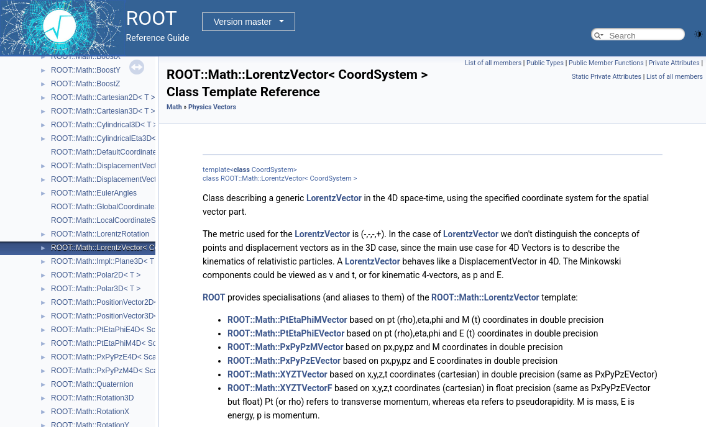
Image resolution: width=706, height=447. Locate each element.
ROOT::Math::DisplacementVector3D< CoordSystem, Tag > (149, 179)
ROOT (214, 297)
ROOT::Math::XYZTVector (277, 374)
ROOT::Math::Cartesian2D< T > (103, 97)
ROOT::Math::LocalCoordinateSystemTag (119, 220)
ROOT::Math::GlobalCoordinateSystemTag (121, 206)
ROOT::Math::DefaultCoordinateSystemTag (122, 152)
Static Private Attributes (606, 77)
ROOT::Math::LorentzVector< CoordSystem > (126, 247)
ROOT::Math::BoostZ (85, 83)
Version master (243, 22)
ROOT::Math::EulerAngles (94, 193)
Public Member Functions (606, 63)
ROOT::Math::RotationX (90, 411)
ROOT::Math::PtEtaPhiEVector (285, 333)
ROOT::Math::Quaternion (92, 384)
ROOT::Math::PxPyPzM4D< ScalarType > (119, 370)
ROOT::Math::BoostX (86, 56)
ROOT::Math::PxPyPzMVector (285, 347)
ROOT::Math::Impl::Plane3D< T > (105, 261)
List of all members (493, 63)
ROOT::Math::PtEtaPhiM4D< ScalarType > (121, 343)
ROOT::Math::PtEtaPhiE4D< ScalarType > (120, 329)
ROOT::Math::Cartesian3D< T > (103, 111)
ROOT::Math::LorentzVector (485, 297)
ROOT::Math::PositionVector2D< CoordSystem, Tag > (139, 302)
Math (174, 107)
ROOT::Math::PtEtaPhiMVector (287, 320)
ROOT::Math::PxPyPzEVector (284, 361)
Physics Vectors (212, 107)
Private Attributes (674, 63)
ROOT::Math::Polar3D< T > (95, 288)
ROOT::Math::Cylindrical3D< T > (104, 124)
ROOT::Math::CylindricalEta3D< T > (110, 138)
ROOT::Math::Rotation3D (92, 398)
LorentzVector (334, 198)
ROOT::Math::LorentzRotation (100, 234)
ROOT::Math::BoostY (86, 70)
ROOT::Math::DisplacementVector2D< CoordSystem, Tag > (149, 165)
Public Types (545, 63)
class (242, 170)
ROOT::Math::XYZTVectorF (279, 388)
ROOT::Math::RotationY (90, 425)
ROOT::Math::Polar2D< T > (95, 275)
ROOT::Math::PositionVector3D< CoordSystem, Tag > (139, 316)
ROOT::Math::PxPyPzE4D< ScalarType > (119, 357)
